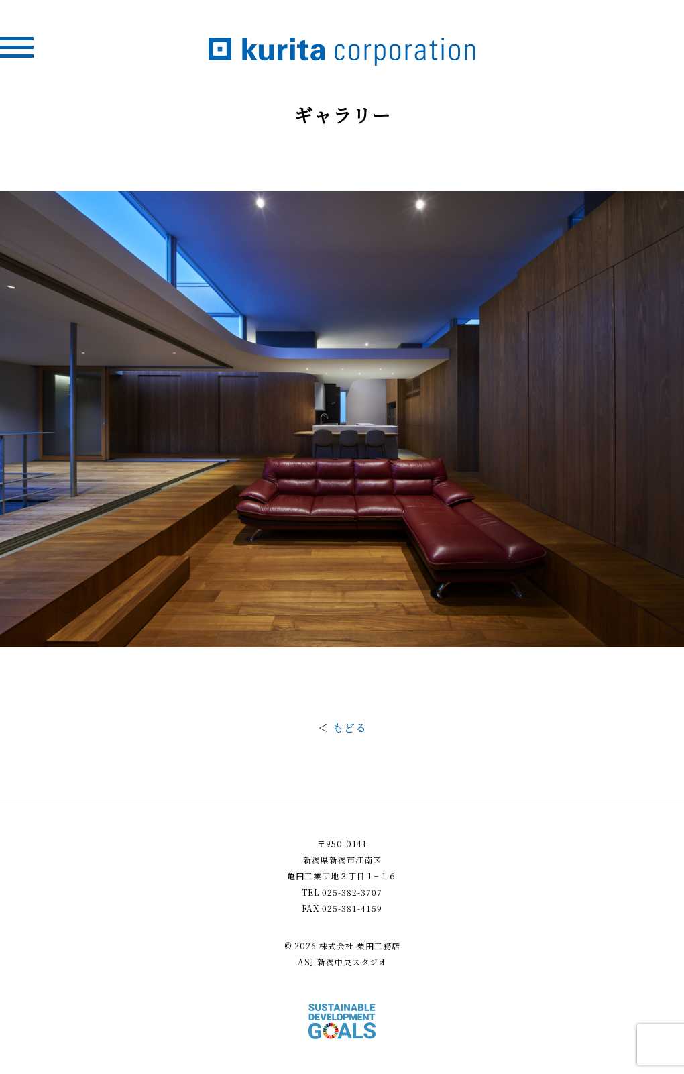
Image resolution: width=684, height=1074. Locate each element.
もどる (350, 727)
